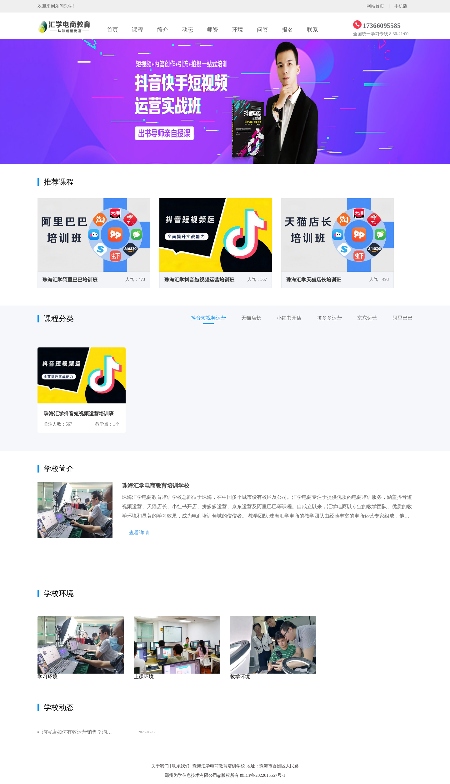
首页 (112, 30)
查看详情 (139, 532)
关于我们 (160, 766)
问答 (262, 30)
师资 (212, 30)
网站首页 (375, 6)
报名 (287, 30)
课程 (137, 30)
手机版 (401, 6)
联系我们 (180, 766)
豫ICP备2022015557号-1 (262, 775)
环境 (237, 30)
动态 (187, 30)
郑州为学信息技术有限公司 (191, 775)
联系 (312, 30)
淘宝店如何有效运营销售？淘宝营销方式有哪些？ (77, 732)
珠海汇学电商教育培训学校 (218, 766)
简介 (162, 30)
